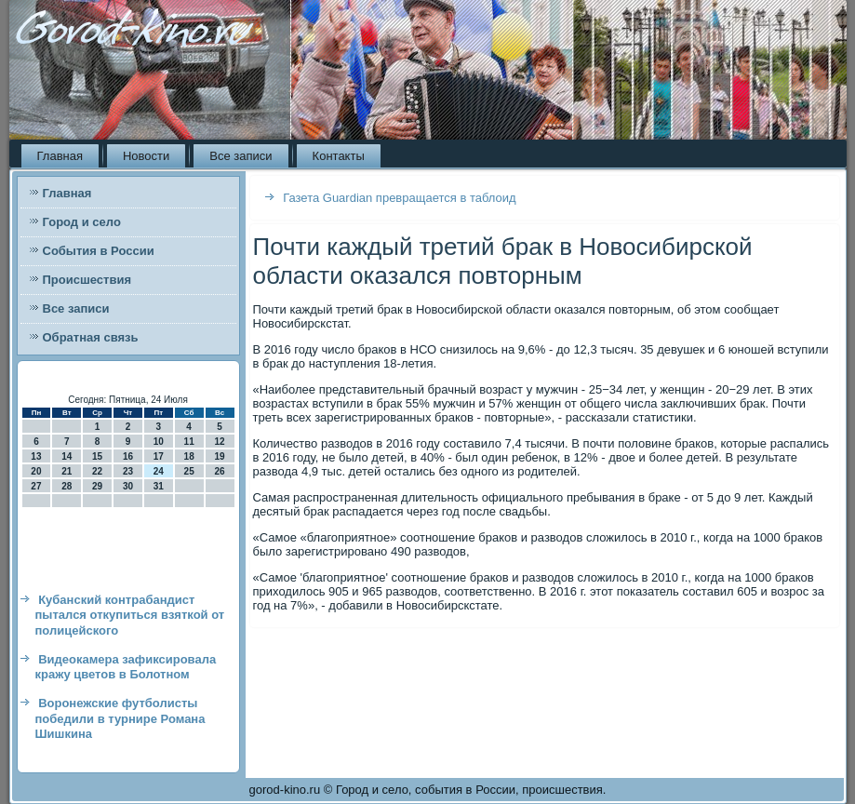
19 (219, 456)
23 (128, 471)
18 (189, 456)
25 (189, 471)
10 (159, 441)
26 (219, 471)
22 (97, 471)
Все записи (240, 156)
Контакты (339, 156)
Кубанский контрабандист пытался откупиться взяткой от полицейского (130, 615)
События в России (98, 251)
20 (36, 471)
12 (219, 441)
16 (128, 456)
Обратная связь (91, 337)
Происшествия (87, 280)
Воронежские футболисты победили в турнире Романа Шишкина (120, 718)
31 (159, 486)
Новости (146, 156)
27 (36, 486)
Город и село (82, 222)
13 (36, 456)
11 (189, 441)
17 (159, 456)
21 (66, 471)
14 (66, 456)
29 (97, 486)
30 (128, 486)
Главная (60, 156)
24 (159, 471)
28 (66, 486)
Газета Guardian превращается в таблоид (399, 198)
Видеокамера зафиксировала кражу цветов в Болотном (126, 666)
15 (97, 456)
